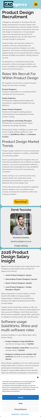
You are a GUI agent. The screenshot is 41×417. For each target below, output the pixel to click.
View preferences (20, 409)
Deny (20, 403)
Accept (20, 397)
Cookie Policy (15, 414)
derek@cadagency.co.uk (21, 241)
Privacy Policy (24, 414)
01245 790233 (21, 245)
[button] (38, 377)
